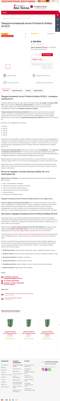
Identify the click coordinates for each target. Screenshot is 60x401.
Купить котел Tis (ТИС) (17, 387)
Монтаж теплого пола (29, 380)
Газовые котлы (17, 369)
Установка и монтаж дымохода (29, 389)
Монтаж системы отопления (29, 365)
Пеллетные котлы (18, 373)
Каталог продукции (17, 361)
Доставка (3, 369)
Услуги (26, 361)
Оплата (3, 372)
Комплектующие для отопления (17, 383)
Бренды (3, 367)
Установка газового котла (28, 376)
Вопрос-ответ (5, 386)
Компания (4, 361)
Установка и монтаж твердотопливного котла (29, 371)
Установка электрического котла (28, 385)
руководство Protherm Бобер (13, 298)
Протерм (10, 103)
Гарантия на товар (6, 374)
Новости (3, 377)
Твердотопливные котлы (18, 365)
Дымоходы (16, 371)
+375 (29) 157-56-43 (40, 6)
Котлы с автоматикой (16, 376)
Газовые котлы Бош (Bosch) (17, 390)
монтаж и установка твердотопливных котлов (37, 234)
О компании (4, 365)
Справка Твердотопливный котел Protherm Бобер (19, 293)
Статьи (3, 379)
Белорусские (16, 380)
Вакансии (4, 384)
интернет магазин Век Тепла (18, 228)
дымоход (41, 155)
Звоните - (45, 47)
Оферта (3, 382)
